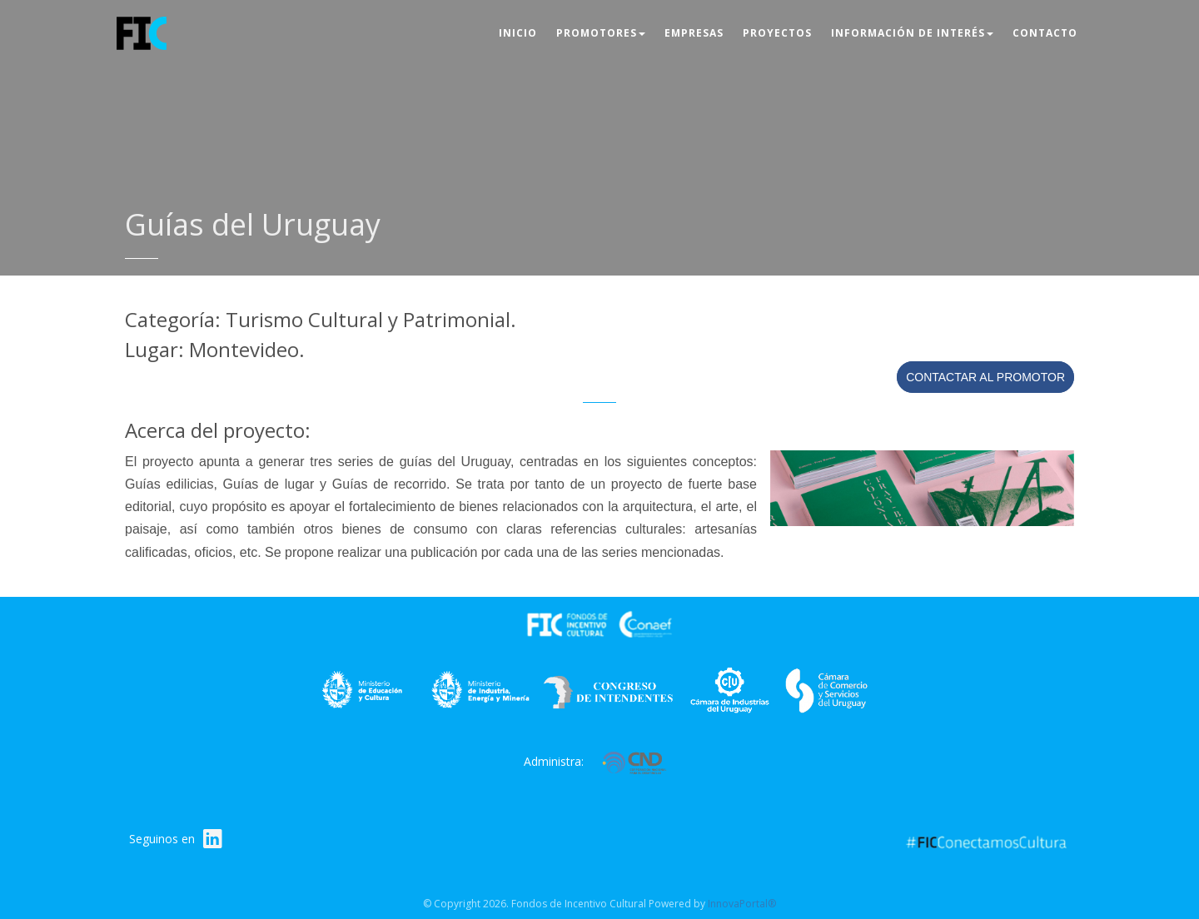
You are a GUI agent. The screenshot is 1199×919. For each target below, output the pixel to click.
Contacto (1044, 33)
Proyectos (777, 33)
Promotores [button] (600, 33)
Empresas (694, 33)
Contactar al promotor (985, 377)
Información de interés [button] (912, 33)
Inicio (518, 33)
